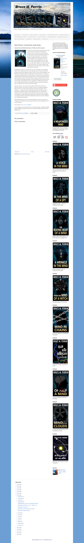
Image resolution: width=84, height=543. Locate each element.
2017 (18, 531)
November (20, 498)
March (19, 521)
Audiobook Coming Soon (23, 507)
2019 (18, 527)
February (20, 523)
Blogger (50, 539)
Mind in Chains (43, 34)
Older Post (47, 151)
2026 (18, 484)
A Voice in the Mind (41, 36)
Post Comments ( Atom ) (25, 153)
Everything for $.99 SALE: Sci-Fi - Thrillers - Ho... (27, 505)
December (20, 496)
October (20, 500)
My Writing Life (17, 34)
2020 (18, 495)
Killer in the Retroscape (19, 39)
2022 (18, 491)
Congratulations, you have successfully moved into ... (28, 503)
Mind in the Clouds (34, 34)
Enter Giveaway (58, 78)
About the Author (37, 39)
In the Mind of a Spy (32, 36)
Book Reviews (29, 39)
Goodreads (59, 55)
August (19, 512)
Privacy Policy (45, 39)
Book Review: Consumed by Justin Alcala (26, 508)
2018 (18, 529)
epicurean (41, 539)
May (19, 518)
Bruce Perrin (62, 470)
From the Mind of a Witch (52, 34)
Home (32, 151)
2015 (18, 534)
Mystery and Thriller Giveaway (24, 510)
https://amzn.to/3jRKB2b (26, 104)
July (19, 514)
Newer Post (17, 151)
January (20, 525)
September (20, 501)
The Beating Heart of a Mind (20, 36)
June (19, 516)
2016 (18, 532)
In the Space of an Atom (62, 36)
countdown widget (61, 137)
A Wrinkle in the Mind (63, 34)
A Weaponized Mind (51, 36)
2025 (18, 486)
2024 (18, 487)
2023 (18, 489)
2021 (18, 493)
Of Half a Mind (25, 34)
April (19, 519)
